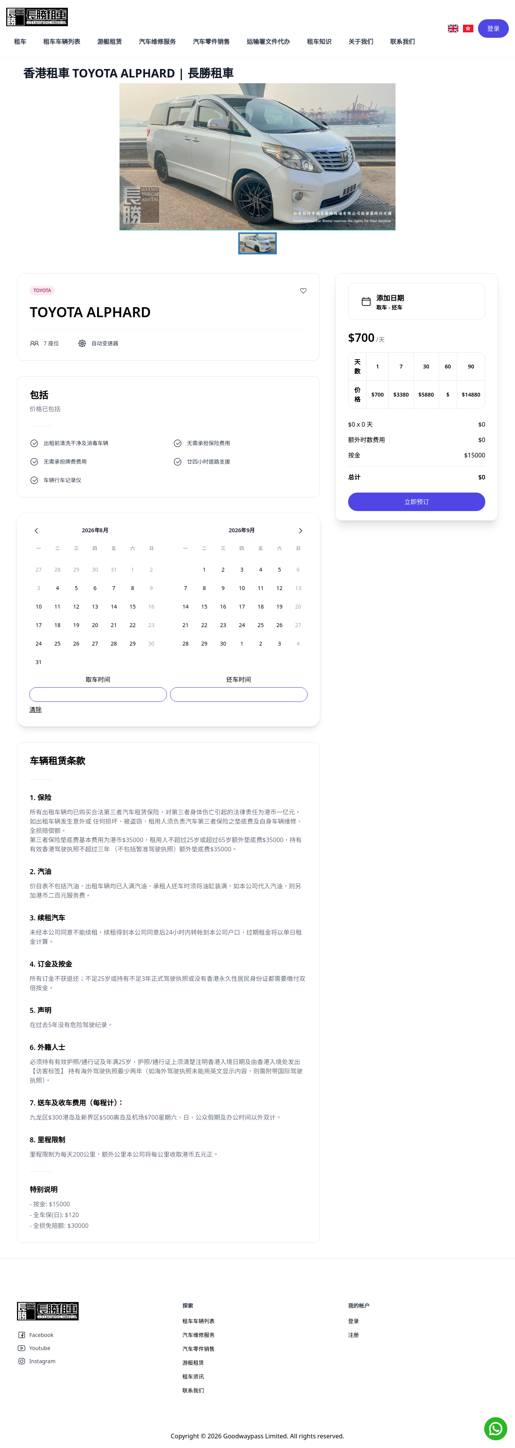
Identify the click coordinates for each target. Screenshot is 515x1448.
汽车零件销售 (211, 41)
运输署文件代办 (268, 41)
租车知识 (319, 41)
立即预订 (416, 502)
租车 (20, 41)
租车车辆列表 (61, 41)
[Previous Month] (36, 531)
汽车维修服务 (157, 41)
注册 (353, 1335)
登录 (493, 28)
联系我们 (402, 41)
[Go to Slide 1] (257, 243)
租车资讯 (193, 1376)
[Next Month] (301, 531)
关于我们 (360, 41)
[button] (257, 156)
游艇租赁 (109, 41)
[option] (38, 570)
